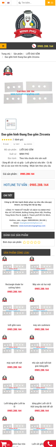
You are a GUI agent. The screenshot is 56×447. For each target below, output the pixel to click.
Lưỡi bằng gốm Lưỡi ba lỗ (14, 405)
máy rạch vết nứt (14, 362)
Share (6, 144)
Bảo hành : (13, 158)
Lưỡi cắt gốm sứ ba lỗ (42, 444)
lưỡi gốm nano (14, 325)
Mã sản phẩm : (11, 149)
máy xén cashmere (41, 325)
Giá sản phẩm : (10, 173)
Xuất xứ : (13, 154)
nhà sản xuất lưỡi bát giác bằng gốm (41, 364)
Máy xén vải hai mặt (42, 284)
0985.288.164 (45, 46)
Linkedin (28, 144)
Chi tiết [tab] (8, 195)
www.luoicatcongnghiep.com (32, 226)
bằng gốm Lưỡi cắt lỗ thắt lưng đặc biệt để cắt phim (42, 406)
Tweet (16, 144)
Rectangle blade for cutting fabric (14, 286)
